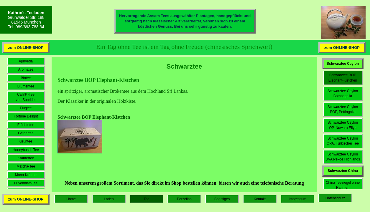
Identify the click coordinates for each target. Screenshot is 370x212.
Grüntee (25, 141)
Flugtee (26, 108)
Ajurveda (26, 61)
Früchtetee (25, 125)
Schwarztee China (343, 171)
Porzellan (184, 199)
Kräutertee (25, 158)
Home (71, 199)
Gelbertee (26, 133)
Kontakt (260, 199)
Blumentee (25, 86)
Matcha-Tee (26, 166)
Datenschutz (335, 198)
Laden (109, 199)
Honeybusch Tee (26, 150)
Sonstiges (222, 199)
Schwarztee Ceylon (343, 64)
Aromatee (25, 69)
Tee (146, 199)
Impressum (297, 199)
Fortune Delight (26, 116)
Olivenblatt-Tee (25, 183)
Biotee (26, 78)
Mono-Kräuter (26, 175)
